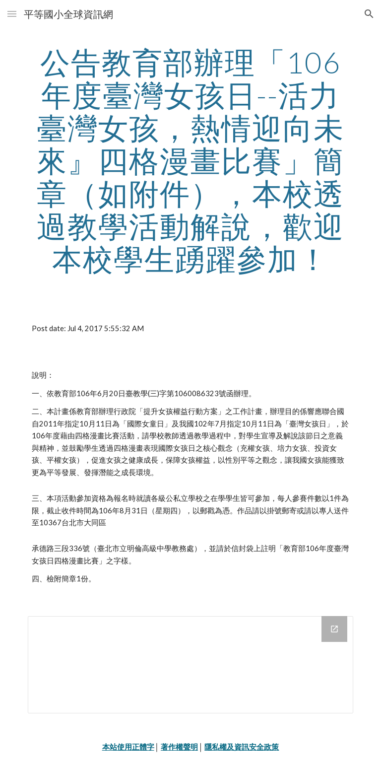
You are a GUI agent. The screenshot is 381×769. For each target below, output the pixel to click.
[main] (190, 160)
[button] (12, 13)
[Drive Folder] (190, 664)
